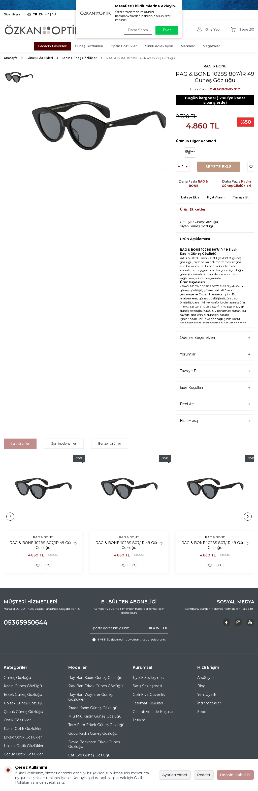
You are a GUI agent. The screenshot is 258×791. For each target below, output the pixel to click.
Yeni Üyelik (206, 694)
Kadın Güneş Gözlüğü (23, 686)
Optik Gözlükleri (124, 46)
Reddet (203, 775)
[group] (98, 133)
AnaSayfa (205, 677)
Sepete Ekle (218, 166)
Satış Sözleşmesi (147, 686)
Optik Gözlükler (17, 720)
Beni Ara (215, 404)
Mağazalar (211, 46)
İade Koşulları (215, 387)
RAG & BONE (215, 66)
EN (41, 14)
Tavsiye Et (241, 197)
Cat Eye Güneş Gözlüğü (199, 222)
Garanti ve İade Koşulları (153, 711)
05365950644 (26, 622)
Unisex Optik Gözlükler (23, 745)
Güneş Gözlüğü (17, 677)
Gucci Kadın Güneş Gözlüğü (92, 733)
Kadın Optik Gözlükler (23, 728)
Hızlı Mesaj (215, 420)
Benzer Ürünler (109, 443)
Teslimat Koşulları (148, 703)
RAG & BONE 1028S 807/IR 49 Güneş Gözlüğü (43, 545)
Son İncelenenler (64, 443)
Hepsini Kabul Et (235, 775)
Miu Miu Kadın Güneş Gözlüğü (94, 716)
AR (47, 14)
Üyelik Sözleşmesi (148, 677)
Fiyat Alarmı (216, 197)
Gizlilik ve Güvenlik (149, 694)
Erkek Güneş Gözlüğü (23, 694)
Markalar (188, 46)
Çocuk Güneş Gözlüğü (23, 711)
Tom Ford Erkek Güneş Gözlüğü (96, 725)
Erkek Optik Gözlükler (23, 737)
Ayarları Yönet (174, 775)
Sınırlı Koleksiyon (159, 46)
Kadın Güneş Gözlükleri (80, 58)
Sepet (202, 711)
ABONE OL (158, 628)
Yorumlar (215, 354)
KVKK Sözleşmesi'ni (112, 639)
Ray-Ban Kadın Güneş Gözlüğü (95, 677)
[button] (10, 516)
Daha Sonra (137, 30)
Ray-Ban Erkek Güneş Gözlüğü (95, 686)
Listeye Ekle (190, 197)
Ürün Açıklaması (215, 239)
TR (35, 14)
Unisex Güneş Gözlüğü (24, 703)
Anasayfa (11, 58)
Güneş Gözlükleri (89, 46)
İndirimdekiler (209, 703)
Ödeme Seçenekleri (215, 337)
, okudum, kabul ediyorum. (129, 639)
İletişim (139, 720)
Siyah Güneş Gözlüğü (197, 226)
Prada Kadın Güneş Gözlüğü (92, 707)
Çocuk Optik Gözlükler (23, 754)
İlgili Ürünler (20, 443)
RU (53, 14)
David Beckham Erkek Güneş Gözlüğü (94, 744)
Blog (201, 686)
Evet (167, 30)
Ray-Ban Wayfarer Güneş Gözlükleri (90, 697)
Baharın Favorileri (52, 46)
